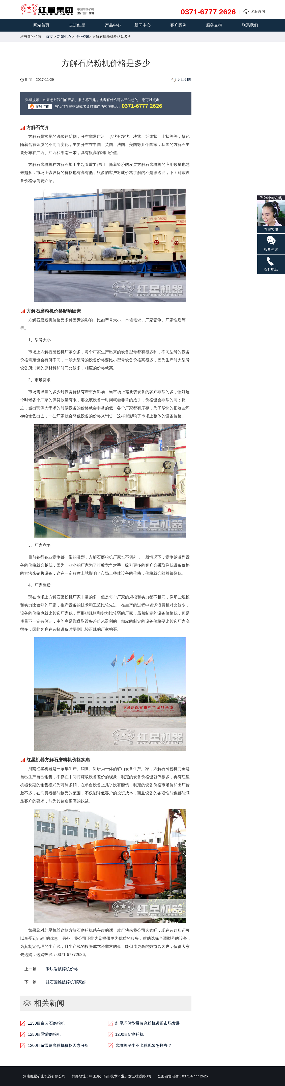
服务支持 (214, 25)
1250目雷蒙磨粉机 (44, 1034)
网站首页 (41, 25)
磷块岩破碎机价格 (62, 969)
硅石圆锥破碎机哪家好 (66, 982)
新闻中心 (142, 25)
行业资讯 (82, 37)
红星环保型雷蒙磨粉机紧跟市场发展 (147, 1023)
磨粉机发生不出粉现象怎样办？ (143, 1045)
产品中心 (113, 25)
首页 (49, 37)
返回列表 (184, 80)
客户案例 (178, 25)
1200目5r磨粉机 (129, 1034)
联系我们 (250, 25)
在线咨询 (42, 107)
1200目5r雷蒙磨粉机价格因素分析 (58, 1045)
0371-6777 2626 (208, 12)
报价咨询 (271, 243)
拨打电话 (271, 263)
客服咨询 (258, 11)
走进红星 (77, 25)
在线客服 (271, 213)
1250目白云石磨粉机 (46, 1023)
